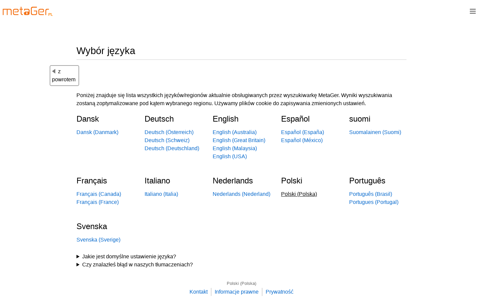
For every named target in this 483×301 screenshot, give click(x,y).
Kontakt (199, 292)
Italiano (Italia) (161, 194)
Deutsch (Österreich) (169, 132)
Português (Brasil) (370, 194)
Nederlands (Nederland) (241, 194)
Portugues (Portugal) (373, 202)
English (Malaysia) (235, 148)
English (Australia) (235, 132)
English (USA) (230, 156)
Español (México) (302, 140)
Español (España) (302, 132)
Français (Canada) (98, 194)
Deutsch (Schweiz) (167, 140)
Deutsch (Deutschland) (172, 148)
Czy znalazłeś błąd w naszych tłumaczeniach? (137, 264)
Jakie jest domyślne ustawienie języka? (129, 256)
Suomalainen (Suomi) (375, 132)
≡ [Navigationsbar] (472, 11)
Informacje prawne (237, 292)
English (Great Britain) (239, 140)
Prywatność (279, 292)
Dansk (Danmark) (97, 132)
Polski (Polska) (241, 283)
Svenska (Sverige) (98, 240)
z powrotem (63, 75)
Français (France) (97, 202)
